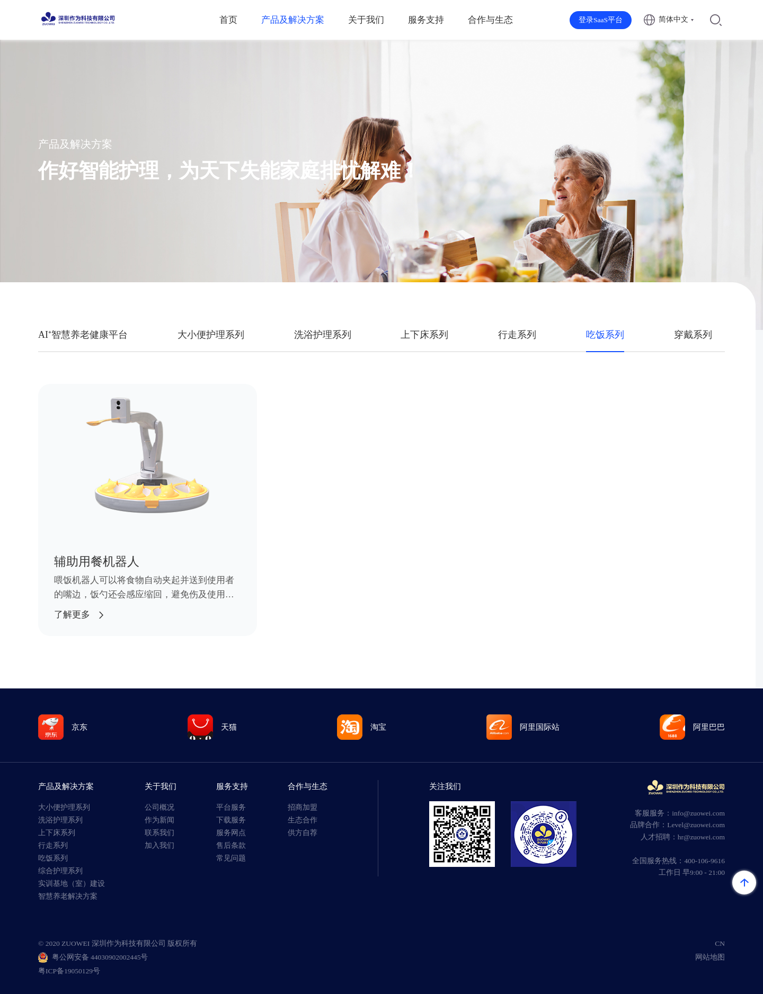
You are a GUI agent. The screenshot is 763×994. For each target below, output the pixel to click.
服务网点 (231, 833)
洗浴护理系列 (322, 334)
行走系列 (517, 334)
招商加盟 (302, 807)
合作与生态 (490, 20)
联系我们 (159, 833)
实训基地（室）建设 (71, 884)
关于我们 (366, 20)
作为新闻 (159, 820)
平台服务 (231, 807)
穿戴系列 (693, 334)
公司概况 (159, 807)
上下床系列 (424, 334)
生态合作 (302, 820)
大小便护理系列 (211, 334)
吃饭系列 (605, 334)
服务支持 (426, 20)
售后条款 (231, 845)
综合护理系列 (60, 871)
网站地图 (710, 957)
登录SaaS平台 (601, 20)
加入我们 (159, 845)
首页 (228, 20)
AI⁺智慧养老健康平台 (83, 334)
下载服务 (231, 820)
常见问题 (231, 858)
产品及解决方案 (292, 20)
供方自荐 (302, 833)
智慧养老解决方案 (67, 896)
